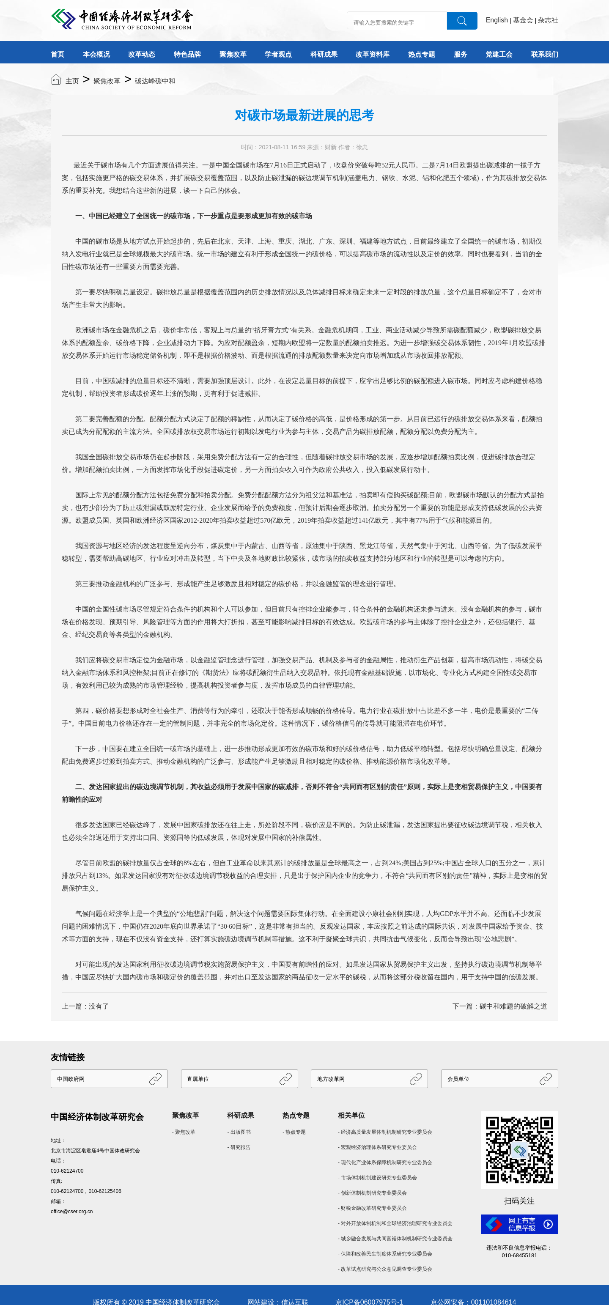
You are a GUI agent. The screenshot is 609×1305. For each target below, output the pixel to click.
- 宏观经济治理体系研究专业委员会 (377, 1147)
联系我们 (544, 54)
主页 (72, 81)
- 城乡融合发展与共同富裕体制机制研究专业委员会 (395, 1239)
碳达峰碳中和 (155, 81)
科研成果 (323, 54)
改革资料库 (373, 54)
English (497, 20)
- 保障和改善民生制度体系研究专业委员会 (385, 1254)
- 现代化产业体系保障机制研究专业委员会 (385, 1162)
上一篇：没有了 (85, 1006)
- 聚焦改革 (183, 1132)
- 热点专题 (294, 1132)
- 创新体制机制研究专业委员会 (372, 1193)
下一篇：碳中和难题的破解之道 (500, 1006)
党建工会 (499, 54)
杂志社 (548, 20)
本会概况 (96, 54)
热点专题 (421, 54)
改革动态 (141, 54)
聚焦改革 (233, 54)
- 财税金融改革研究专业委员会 (372, 1208)
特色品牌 (187, 54)
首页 (57, 54)
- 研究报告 (238, 1147)
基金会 (523, 20)
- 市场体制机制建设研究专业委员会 (377, 1178)
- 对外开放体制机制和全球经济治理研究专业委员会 (395, 1223)
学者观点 (278, 54)
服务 (460, 54)
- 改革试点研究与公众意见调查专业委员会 (385, 1269)
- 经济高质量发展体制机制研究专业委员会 (385, 1132)
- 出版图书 (238, 1132)
